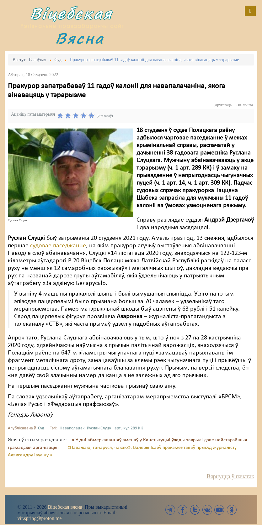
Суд (41, 428)
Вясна (79, 38)
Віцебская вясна (65, 507)
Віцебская (71, 13)
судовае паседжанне (58, 246)
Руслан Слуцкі (99, 428)
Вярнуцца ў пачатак (230, 476)
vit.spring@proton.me (40, 518)
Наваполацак (72, 428)
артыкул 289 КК (129, 428)
